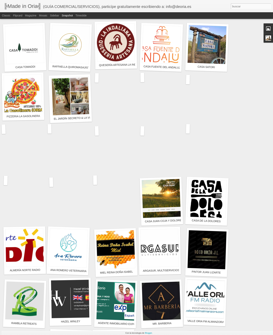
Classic (6, 15)
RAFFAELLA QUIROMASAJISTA (71, 67)
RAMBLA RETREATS (24, 324)
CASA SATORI (206, 67)
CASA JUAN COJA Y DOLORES (164, 221)
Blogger (148, 333)
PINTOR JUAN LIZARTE (206, 272)
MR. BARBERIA (162, 323)
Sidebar (54, 15)
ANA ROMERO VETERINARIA (68, 270)
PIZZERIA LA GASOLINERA (23, 116)
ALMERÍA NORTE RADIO (25, 270)
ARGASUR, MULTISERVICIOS (161, 270)
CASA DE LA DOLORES (206, 221)
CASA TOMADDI (25, 67)
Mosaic (43, 15)
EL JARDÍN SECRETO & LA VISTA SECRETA (81, 117)
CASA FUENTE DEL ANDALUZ (162, 67)
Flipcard (17, 15)
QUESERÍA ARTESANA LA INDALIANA (122, 65)
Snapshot (67, 15)
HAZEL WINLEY (70, 321)
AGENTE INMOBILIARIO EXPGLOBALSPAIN (125, 323)
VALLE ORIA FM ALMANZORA (205, 321)
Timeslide (81, 15)
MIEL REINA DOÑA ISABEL (116, 272)
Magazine (31, 15)
